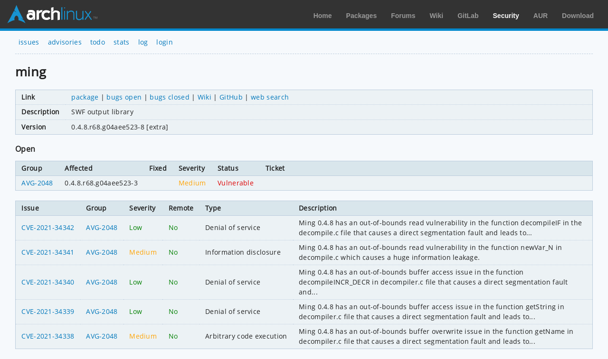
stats (122, 41)
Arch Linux (52, 14)
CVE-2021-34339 (47, 311)
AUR (540, 15)
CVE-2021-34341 (47, 252)
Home (323, 15)
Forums (403, 15)
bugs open (124, 96)
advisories (65, 41)
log (143, 41)
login (164, 41)
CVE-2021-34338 (47, 336)
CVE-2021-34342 (47, 227)
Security (506, 15)
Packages (361, 15)
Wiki (437, 15)
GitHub (231, 96)
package (84, 96)
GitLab (467, 15)
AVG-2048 (37, 182)
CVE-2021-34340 (47, 281)
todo (97, 41)
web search (270, 96)
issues (29, 41)
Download (578, 15)
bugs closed (170, 96)
